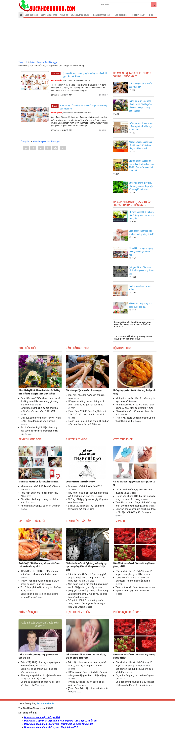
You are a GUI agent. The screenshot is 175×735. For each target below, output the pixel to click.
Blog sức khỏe (28, 348)
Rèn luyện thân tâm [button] (102, 14)
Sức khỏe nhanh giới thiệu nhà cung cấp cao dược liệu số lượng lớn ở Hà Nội (141, 186)
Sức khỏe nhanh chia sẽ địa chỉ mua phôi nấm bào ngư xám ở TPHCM (141, 126)
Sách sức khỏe (31, 14)
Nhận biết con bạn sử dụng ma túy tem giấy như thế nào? (141, 251)
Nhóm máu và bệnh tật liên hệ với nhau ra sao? (39, 481)
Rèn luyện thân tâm (78, 521)
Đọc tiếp (103, 95)
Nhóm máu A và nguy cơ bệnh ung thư (40, 506)
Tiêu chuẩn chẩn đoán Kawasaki (132, 587)
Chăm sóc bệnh (28, 612)
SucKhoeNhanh (45, 703)
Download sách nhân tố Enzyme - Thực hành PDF (51, 727)
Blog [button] (152, 14)
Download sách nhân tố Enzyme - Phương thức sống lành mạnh (59, 724)
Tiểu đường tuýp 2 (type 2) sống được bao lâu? (140, 305)
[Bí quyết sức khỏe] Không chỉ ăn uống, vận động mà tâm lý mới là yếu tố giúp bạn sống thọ (88, 593)
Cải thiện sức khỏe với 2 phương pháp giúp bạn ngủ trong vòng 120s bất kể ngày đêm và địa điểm (86, 566)
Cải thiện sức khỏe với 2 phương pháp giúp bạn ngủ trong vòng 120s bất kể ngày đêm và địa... (87, 577)
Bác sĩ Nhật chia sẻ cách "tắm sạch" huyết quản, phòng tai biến (134, 565)
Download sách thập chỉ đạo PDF (80, 481)
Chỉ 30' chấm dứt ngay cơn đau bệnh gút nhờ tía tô (134, 483)
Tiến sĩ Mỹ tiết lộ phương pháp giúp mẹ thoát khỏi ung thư (38, 656)
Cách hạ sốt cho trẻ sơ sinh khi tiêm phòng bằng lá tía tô (141, 232)
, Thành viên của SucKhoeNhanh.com (71, 80)
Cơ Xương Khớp (123, 439)
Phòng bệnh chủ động (127, 612)
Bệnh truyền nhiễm (78, 612)
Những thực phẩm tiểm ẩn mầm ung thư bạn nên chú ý (134, 392)
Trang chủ (23, 62)
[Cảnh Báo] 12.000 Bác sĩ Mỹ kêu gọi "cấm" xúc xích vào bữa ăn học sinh (39, 565)
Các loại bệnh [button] (121, 14)
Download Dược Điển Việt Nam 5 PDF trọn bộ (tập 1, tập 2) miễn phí (60, 720)
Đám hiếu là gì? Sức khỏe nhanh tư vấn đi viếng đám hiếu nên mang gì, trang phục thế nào (140, 105)
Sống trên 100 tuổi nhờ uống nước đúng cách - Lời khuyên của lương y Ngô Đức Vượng (86, 603)
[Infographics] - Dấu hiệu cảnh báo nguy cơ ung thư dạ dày (141, 270)
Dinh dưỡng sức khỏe (32, 521)
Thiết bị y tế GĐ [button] (138, 14)
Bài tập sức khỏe (76, 439)
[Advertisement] (88, 39)
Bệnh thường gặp (30, 439)
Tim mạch (119, 521)
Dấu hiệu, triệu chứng (80, 14)
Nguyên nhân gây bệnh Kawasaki (132, 590)
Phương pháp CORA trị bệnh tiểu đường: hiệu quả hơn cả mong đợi (141, 215)
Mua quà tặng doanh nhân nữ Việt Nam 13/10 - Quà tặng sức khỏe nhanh (140, 145)
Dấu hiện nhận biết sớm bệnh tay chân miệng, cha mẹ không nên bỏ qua (86, 656)
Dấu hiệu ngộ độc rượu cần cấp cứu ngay (84, 390)
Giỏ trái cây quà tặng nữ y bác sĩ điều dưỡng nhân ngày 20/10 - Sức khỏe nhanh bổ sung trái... (141, 165)
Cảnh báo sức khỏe (49, 14)
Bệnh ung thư (122, 348)
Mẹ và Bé (64, 14)
